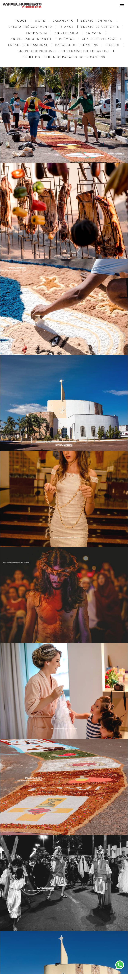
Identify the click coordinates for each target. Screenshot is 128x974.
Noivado (94, 33)
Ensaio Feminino (97, 20)
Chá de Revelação (99, 39)
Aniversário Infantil (31, 39)
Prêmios (67, 39)
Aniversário (67, 33)
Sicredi (113, 45)
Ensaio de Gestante (100, 26)
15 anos (66, 26)
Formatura (37, 33)
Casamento (63, 20)
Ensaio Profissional (28, 45)
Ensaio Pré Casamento (30, 26)
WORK (40, 20)
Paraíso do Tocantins (77, 45)
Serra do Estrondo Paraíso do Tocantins (63, 57)
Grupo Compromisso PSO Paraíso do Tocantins (64, 51)
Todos (21, 20)
